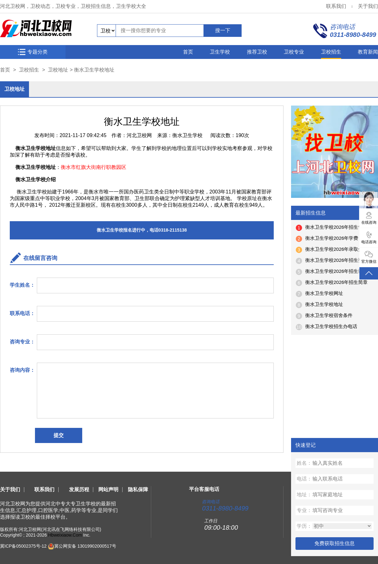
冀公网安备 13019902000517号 (85, 546)
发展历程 (79, 489)
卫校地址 (58, 69)
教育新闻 (368, 52)
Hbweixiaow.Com (65, 535)
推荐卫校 (257, 52)
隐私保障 (138, 489)
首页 (188, 52)
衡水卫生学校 (187, 135)
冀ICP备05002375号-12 (23, 546)
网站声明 (108, 489)
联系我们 (336, 6)
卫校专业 (294, 52)
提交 (59, 435)
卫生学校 (220, 52)
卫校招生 (331, 52)
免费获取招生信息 (334, 543)
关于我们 (368, 6)
